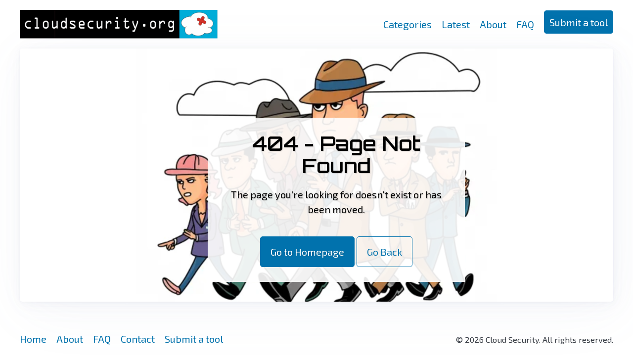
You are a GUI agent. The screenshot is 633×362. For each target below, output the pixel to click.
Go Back (384, 252)
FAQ (525, 24)
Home (33, 339)
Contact (138, 339)
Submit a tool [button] (578, 22)
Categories (407, 24)
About (493, 24)
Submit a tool (194, 339)
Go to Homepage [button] (307, 252)
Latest (456, 24)
